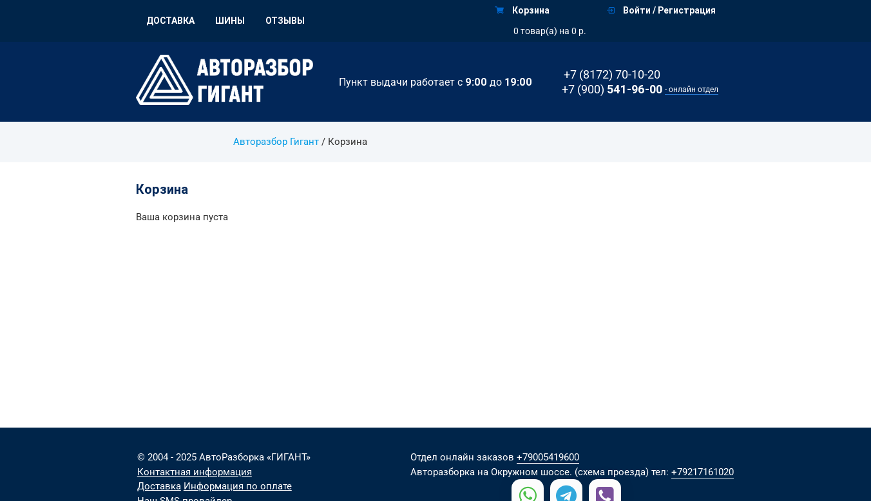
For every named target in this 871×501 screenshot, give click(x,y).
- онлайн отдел (691, 89)
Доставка (170, 20)
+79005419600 (548, 457)
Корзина (522, 10)
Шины (230, 20)
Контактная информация (194, 472)
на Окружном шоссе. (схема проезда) (563, 472)
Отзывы (285, 20)
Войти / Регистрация (661, 10)
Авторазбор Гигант (276, 141)
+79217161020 (702, 472)
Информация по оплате (238, 486)
